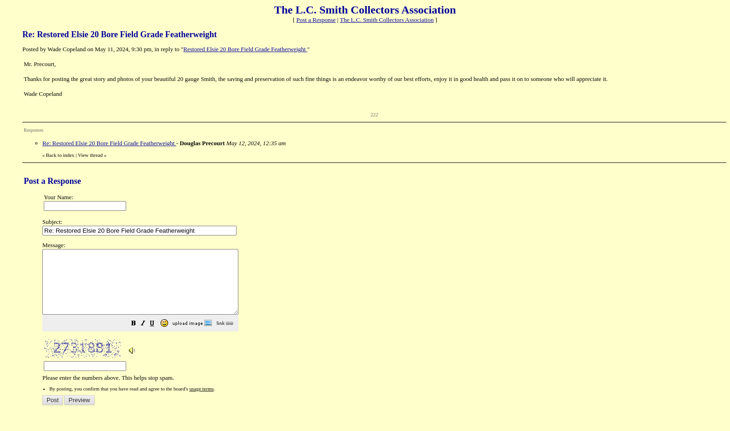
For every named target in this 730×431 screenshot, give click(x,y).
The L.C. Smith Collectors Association (387, 19)
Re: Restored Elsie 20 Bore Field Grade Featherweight (109, 143)
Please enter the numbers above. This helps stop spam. (379, 318)
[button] (157, 337)
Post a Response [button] (316, 19)
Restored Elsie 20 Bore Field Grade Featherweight (245, 49)
